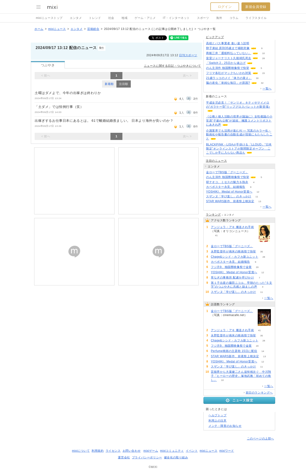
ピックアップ (215, 37)
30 (257, 78)
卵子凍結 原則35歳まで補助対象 (228, 48)
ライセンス (113, 450)
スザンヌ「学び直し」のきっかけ (228, 196)
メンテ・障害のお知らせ (225, 426)
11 (256, 196)
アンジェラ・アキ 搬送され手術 (232, 227)
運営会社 (124, 457)
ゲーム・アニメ (145, 18)
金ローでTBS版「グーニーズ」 (227, 172)
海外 (219, 18)
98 (254, 43)
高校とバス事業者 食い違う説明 (227, 43)
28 (263, 58)
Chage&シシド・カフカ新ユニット (234, 256)
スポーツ (203, 18)
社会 (111, 18)
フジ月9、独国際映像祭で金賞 (231, 267)
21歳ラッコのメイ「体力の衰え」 (229, 78)
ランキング (213, 214)
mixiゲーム (150, 450)
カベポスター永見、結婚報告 (225, 187)
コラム (234, 18)
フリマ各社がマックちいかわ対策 (228, 73)
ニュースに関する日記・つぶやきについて (172, 65)
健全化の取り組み (176, 457)
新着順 (109, 84)
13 (259, 201)
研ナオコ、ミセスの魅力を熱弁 (227, 182)
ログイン (225, 7)
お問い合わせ (132, 450)
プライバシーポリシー (147, 457)
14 (263, 351)
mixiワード (226, 450)
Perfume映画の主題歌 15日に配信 (234, 351)
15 (263, 73)
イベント (192, 450)
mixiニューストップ (49, 18)
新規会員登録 (255, 7)
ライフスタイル (256, 18)
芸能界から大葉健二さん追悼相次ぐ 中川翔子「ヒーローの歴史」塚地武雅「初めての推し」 (241, 376)
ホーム (39, 29)
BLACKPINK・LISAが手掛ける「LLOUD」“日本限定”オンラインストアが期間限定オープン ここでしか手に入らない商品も (239, 148)
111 (258, 63)
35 (261, 251)
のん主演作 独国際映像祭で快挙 (227, 68)
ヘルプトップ (217, 415)
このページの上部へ (260, 438)
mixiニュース (57, 29)
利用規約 (98, 450)
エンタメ (76, 18)
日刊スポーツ (188, 55)
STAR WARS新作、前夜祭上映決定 (230, 201)
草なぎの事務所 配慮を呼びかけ (232, 277)
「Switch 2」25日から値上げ (226, 63)
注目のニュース (216, 160)
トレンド (95, 18)
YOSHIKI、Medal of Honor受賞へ (229, 191)
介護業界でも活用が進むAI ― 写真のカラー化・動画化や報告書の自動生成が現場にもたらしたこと (239, 134)
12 (258, 191)
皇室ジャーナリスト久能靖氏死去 (228, 58)
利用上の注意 (217, 420)
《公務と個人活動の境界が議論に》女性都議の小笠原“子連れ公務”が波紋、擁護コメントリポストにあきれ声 (239, 120)
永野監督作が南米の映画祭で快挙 (233, 251)
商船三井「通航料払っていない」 (228, 53)
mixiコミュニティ (172, 450)
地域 (124, 18)
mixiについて (81, 450)
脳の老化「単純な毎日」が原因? (228, 82)
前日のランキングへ (259, 392)
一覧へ (267, 88)
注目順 (123, 84)
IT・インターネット (176, 18)
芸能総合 (93, 29)
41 (216, 235)
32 (262, 83)
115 (254, 172)
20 (257, 267)
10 (263, 53)
